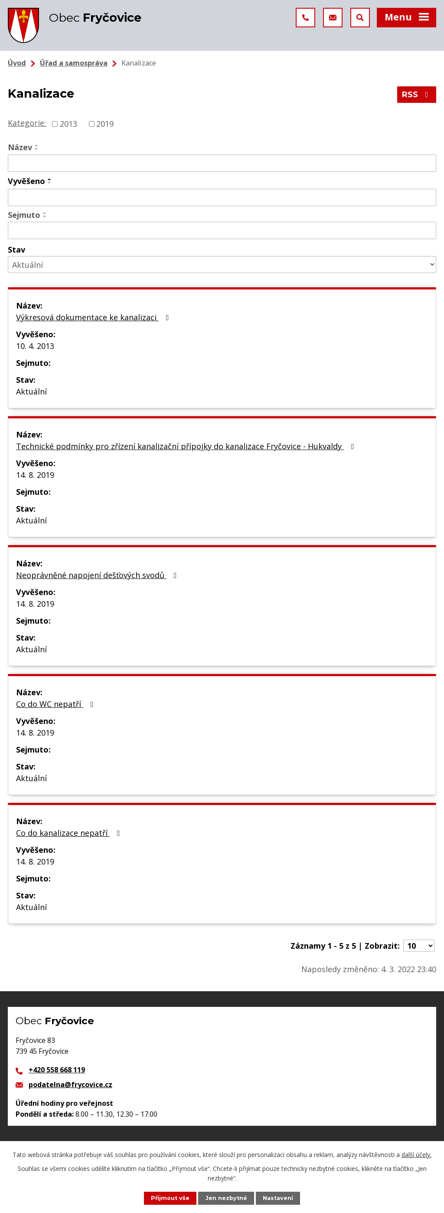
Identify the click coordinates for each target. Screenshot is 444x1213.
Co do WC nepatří (56, 704)
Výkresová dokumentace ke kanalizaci (94, 317)
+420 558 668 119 (57, 1070)
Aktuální (31, 391)
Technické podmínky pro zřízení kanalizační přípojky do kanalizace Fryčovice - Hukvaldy (187, 446)
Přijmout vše (170, 1198)
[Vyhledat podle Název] (222, 163)
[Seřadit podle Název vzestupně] (37, 145)
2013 (68, 123)
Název (20, 147)
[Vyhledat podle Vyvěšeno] (222, 197)
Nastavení (278, 1198)
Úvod (17, 63)
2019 (105, 123)
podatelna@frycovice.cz (70, 1084)
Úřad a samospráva (74, 63)
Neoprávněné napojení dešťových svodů (98, 575)
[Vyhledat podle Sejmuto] (222, 230)
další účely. (416, 1155)
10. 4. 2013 (35, 346)
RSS (417, 94)
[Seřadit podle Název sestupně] (37, 149)
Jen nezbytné (226, 1198)
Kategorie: (27, 123)
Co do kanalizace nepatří (70, 833)
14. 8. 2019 (35, 475)
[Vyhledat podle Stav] (222, 264)
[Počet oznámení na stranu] (418, 946)
